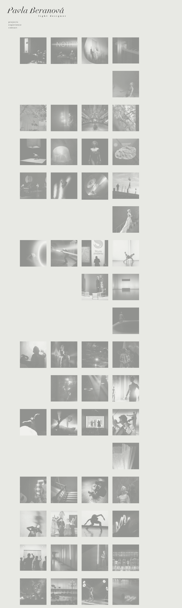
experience (15, 25)
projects (13, 22)
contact (13, 28)
